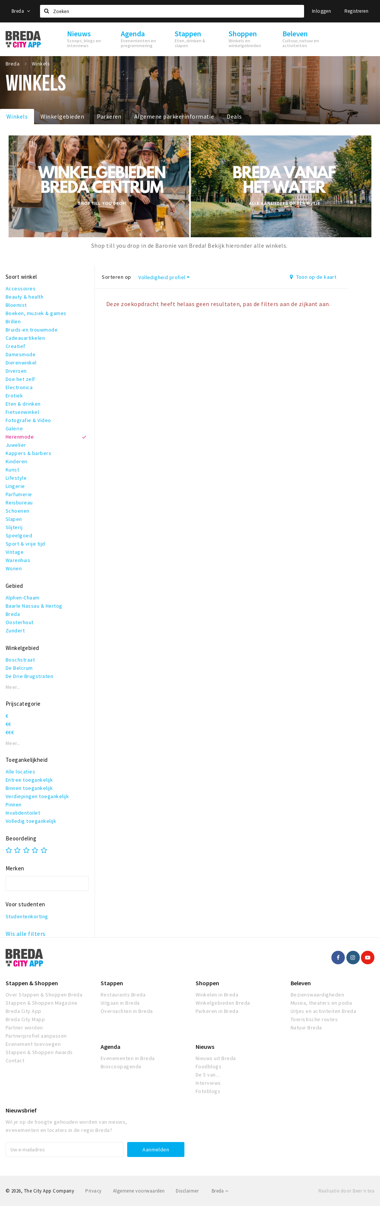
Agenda (110, 1046)
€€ (8, 724)
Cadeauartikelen (25, 338)
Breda (21, 11)
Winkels (17, 116)
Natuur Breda (306, 1027)
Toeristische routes (314, 1019)
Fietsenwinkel (22, 412)
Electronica (19, 387)
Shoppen (207, 983)
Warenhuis (18, 560)
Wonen (14, 568)
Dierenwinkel (21, 362)
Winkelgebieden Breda (223, 1002)
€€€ (10, 732)
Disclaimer (187, 1191)
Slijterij (14, 527)
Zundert (15, 630)
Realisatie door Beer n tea (346, 1191)
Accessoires (21, 288)
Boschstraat (20, 659)
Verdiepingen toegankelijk (37, 796)
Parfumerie (19, 494)
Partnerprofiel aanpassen (36, 1035)
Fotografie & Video (28, 420)
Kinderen (16, 461)
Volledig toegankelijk (31, 821)
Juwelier (16, 445)
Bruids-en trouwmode (32, 329)
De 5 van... (208, 1074)
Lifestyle (16, 477)
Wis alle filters (26, 933)
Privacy (93, 1191)
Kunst (12, 469)
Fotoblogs (208, 1091)
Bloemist (16, 305)
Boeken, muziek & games (36, 313)
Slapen (14, 519)
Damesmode (21, 354)
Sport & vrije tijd (25, 543)
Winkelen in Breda (217, 994)
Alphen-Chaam (23, 597)
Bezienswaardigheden (317, 994)
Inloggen (321, 11)
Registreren (356, 11)
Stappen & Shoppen (32, 983)
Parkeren (109, 116)
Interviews (208, 1083)
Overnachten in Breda (127, 1011)
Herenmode (20, 436)
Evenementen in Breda (128, 1058)
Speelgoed (19, 535)
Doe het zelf (20, 379)
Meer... (13, 687)
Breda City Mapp (25, 1019)
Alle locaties (20, 771)
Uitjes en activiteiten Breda (323, 1011)
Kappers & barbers (28, 453)
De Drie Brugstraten (29, 676)
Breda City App (24, 1011)
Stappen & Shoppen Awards (39, 1052)
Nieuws (205, 1046)
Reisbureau (19, 502)
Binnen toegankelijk (29, 788)
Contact (15, 1060)
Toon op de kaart (313, 277)
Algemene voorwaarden (139, 1191)
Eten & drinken (23, 403)
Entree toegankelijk (29, 779)
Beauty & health (24, 296)
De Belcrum (19, 668)
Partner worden (24, 1027)
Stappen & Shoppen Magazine (41, 1002)
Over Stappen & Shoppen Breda (44, 994)
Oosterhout (20, 622)
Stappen (112, 983)
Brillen (13, 321)
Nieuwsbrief (21, 1110)
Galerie (14, 428)
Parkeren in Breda (217, 1011)
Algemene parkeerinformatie (174, 116)
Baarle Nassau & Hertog (34, 605)
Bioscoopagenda (121, 1066)
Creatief (15, 346)
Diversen (16, 370)
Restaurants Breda (123, 994)
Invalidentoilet (23, 812)
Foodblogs (208, 1066)
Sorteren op (116, 277)
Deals (234, 116)
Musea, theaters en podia (321, 1002)
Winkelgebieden (62, 116)
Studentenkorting (27, 916)
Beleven (301, 983)
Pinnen (14, 804)
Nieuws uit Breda (216, 1058)
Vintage (15, 552)
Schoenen (18, 510)
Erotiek (14, 395)
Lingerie (15, 486)
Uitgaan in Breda (120, 1002)
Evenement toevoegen (33, 1044)
